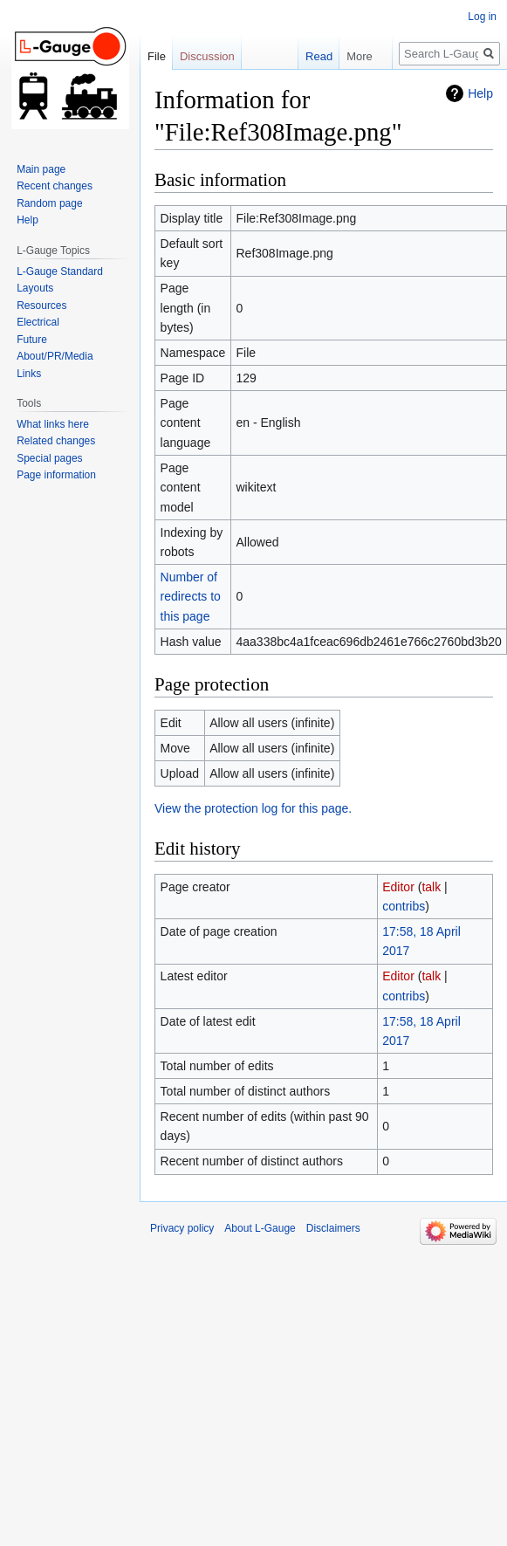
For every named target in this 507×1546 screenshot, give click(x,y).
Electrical (38, 322)
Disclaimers (333, 1228)
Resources (41, 305)
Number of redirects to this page (191, 596)
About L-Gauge (259, 1228)
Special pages (49, 458)
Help (480, 93)
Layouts (35, 288)
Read (309, 56)
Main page (41, 169)
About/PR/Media (54, 356)
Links (29, 374)
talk (431, 887)
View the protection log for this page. (253, 808)
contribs (403, 906)
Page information (56, 475)
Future (32, 339)
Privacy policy (182, 1228)
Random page (49, 203)
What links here (53, 424)
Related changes (56, 441)
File (156, 56)
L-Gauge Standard (60, 271)
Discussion (207, 56)
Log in (482, 16)
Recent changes (54, 186)
